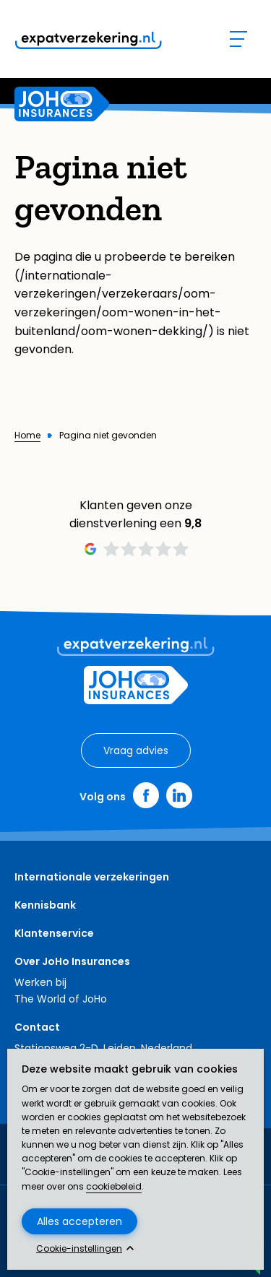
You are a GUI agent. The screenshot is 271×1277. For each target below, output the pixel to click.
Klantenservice (54, 933)
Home (27, 435)
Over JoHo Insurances (72, 961)
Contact (37, 1027)
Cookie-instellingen (79, 1249)
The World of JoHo (60, 999)
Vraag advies (135, 750)
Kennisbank (45, 905)
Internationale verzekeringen (91, 877)
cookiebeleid (114, 1186)
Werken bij (40, 982)
